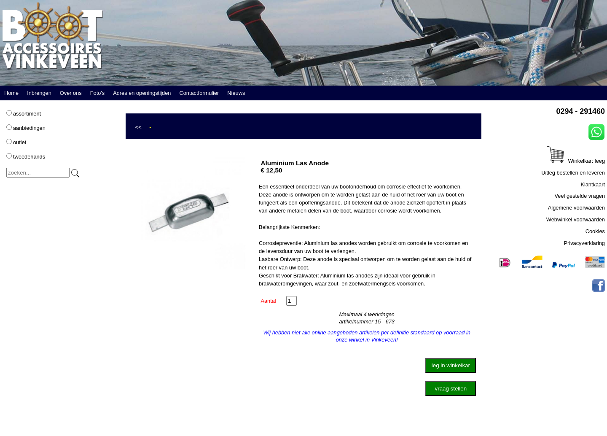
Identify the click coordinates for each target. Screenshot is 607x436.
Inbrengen (39, 93)
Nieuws (236, 93)
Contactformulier (199, 93)
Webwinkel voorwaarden (575, 219)
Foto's (97, 93)
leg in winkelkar (451, 365)
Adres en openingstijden (142, 93)
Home (11, 93)
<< (138, 127)
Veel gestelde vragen (579, 196)
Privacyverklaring (584, 243)
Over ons (71, 93)
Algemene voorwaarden (576, 208)
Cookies (595, 231)
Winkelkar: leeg (576, 161)
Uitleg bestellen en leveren (573, 173)
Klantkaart (592, 184)
